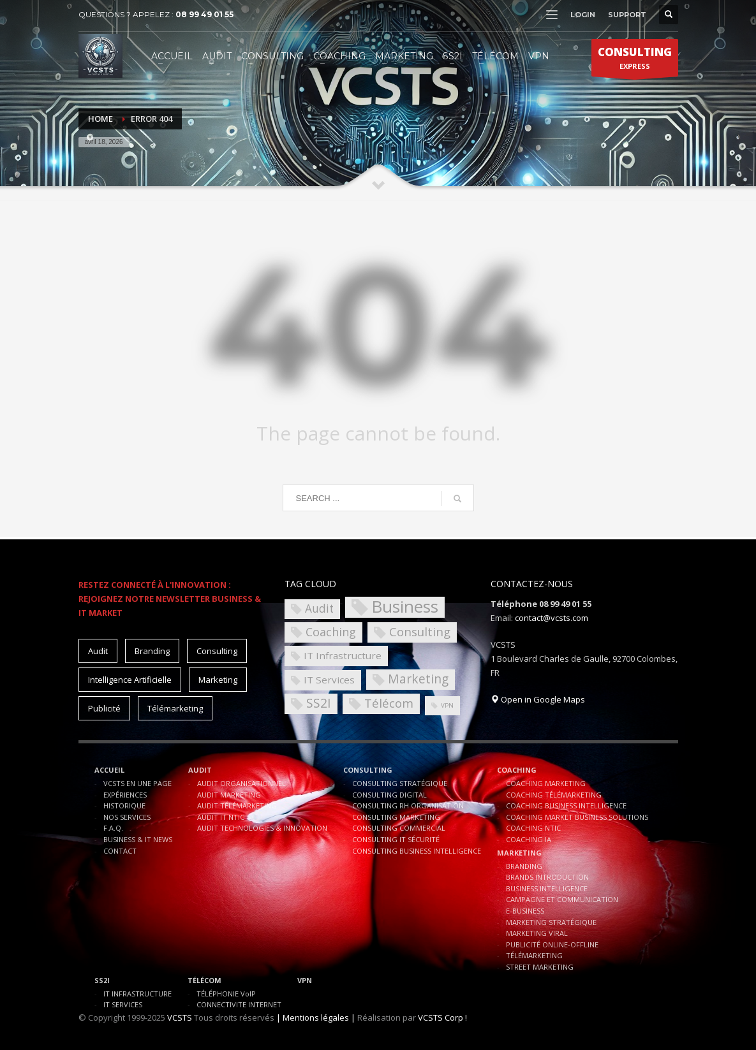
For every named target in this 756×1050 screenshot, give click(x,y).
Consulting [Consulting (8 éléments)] (419, 631)
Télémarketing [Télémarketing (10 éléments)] (175, 708)
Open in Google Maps (538, 699)
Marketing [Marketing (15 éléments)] (217, 679)
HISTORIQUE (124, 805)
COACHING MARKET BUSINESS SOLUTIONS (577, 817)
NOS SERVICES (127, 817)
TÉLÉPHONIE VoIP (226, 993)
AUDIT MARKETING (229, 794)
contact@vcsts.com (551, 617)
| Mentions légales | (315, 1017)
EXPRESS (634, 61)
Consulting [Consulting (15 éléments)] (216, 651)
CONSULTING (367, 770)
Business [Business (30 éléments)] (404, 607)
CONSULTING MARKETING (396, 817)
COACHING (517, 770)
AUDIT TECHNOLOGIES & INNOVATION (262, 828)
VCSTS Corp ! (442, 1017)
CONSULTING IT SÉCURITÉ (396, 839)
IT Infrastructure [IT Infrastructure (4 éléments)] (343, 655)
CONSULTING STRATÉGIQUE (399, 783)
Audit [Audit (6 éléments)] (319, 608)
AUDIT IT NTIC (220, 817)
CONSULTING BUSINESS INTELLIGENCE (416, 851)
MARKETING (519, 852)
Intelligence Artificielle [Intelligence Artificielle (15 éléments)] (130, 679)
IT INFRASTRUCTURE (137, 993)
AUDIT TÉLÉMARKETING (237, 805)
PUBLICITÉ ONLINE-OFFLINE (552, 944)
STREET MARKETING (540, 967)
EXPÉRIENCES (125, 794)
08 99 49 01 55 (204, 14)
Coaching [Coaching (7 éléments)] (331, 631)
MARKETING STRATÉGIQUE (551, 922)
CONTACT (120, 851)
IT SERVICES (122, 1004)
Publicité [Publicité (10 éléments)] (104, 708)
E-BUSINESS (525, 910)
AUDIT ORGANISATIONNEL (241, 783)
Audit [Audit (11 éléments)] (98, 651)
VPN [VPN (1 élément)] (447, 705)
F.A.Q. (113, 828)
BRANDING (524, 866)
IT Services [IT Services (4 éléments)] (329, 679)
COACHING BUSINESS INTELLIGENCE (566, 805)
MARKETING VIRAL (537, 933)
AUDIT (200, 770)
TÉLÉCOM (204, 980)
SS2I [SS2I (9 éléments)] (318, 702)
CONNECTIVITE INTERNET (238, 1004)
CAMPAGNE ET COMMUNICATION (562, 899)
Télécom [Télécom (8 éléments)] (388, 703)
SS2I (102, 980)
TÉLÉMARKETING (534, 955)
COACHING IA (528, 839)
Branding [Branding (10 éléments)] (152, 651)
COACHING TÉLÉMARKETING (554, 794)
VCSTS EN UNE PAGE (137, 783)
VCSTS (179, 1017)
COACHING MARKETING (546, 783)
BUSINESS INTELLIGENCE (547, 888)
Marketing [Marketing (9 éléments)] (418, 678)
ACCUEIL (109, 770)
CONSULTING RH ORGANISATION (408, 805)
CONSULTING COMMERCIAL (398, 828)
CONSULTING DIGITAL (389, 794)
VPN (304, 980)
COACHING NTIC (533, 828)
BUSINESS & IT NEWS (137, 839)
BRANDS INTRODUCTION (547, 877)
